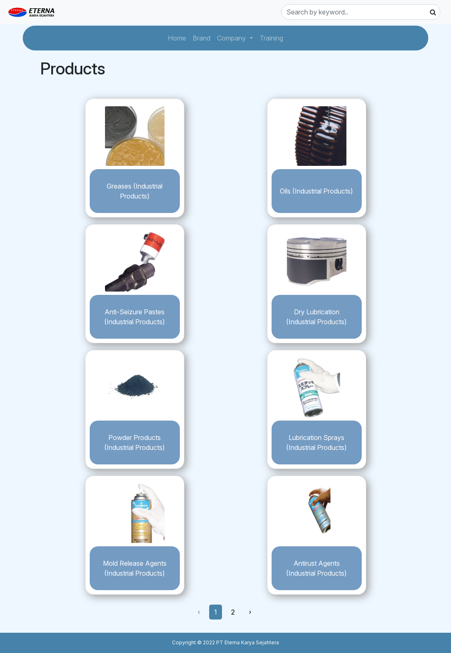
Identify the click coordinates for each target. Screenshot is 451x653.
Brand (203, 37)
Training (273, 37)
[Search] (360, 12)
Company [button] (232, 38)
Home (178, 37)
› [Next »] (250, 612)
